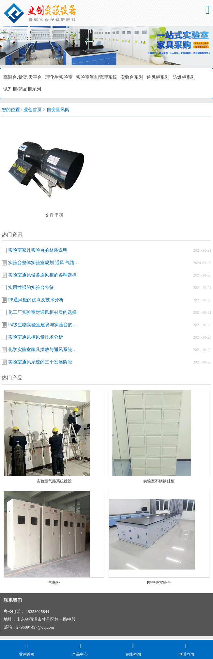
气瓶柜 (54, 582)
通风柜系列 (157, 77)
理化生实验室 (59, 77)
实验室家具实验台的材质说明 (38, 250)
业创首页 (32, 109)
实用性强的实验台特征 (31, 287)
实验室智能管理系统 (96, 77)
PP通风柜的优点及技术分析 (36, 299)
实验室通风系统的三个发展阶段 (40, 362)
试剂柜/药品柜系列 (22, 89)
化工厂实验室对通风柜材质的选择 (42, 312)
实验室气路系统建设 (54, 481)
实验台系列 (131, 77)
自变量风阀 (58, 109)
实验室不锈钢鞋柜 (159, 481)
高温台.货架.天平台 (22, 77)
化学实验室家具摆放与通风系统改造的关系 (44, 349)
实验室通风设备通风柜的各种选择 (42, 275)
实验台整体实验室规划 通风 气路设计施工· (44, 262)
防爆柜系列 (184, 77)
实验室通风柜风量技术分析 (35, 337)
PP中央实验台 (159, 582)
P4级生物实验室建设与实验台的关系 (44, 324)
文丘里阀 (54, 215)
